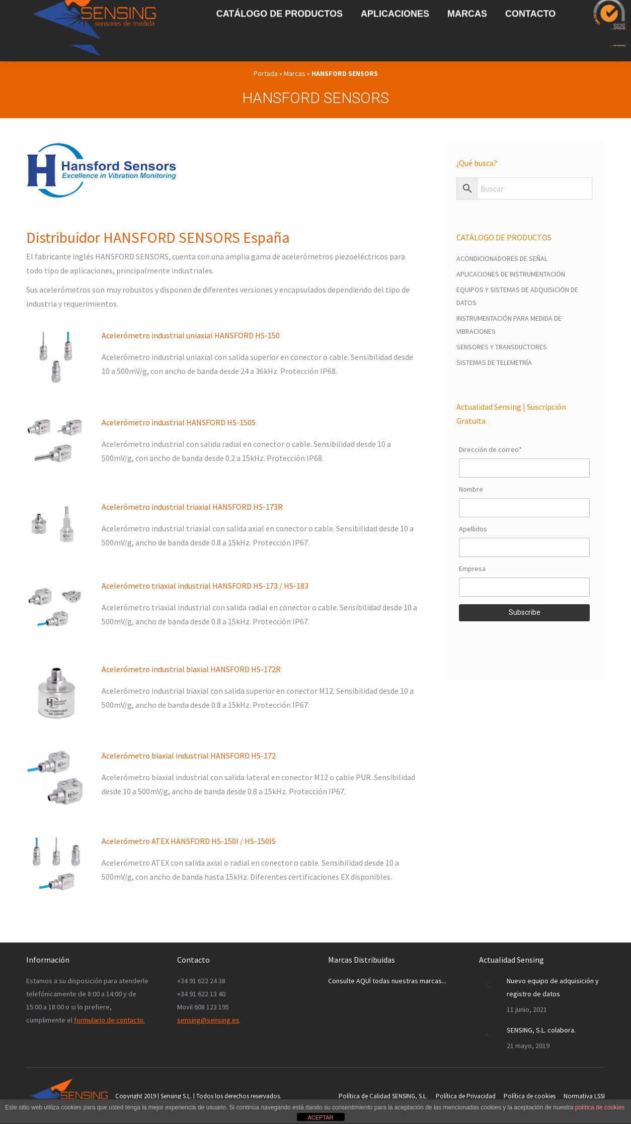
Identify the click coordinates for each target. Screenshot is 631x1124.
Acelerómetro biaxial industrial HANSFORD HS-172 (189, 756)
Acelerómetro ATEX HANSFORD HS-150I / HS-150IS (189, 841)
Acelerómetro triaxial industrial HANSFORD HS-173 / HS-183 (205, 586)
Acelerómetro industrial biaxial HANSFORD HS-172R (191, 669)
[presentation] (524, 643)
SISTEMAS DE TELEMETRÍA (494, 362)
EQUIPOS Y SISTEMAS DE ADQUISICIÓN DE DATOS (517, 296)
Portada (266, 73)
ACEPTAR (320, 1117)
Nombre (471, 489)
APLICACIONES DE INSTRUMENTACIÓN (510, 273)
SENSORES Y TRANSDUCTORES (501, 346)
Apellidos (473, 528)
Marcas (294, 73)
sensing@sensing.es (208, 1019)
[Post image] (489, 984)
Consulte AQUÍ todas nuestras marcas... (387, 980)
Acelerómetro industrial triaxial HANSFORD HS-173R (192, 507)
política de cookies (600, 1107)
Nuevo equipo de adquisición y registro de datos (553, 987)
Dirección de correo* (490, 449)
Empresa (472, 568)
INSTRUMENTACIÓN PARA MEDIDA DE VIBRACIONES (509, 325)
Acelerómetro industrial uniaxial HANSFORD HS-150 (191, 335)
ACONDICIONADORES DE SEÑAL (501, 258)
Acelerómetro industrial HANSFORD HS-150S (179, 422)
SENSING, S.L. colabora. (541, 1030)
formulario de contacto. (109, 1019)
